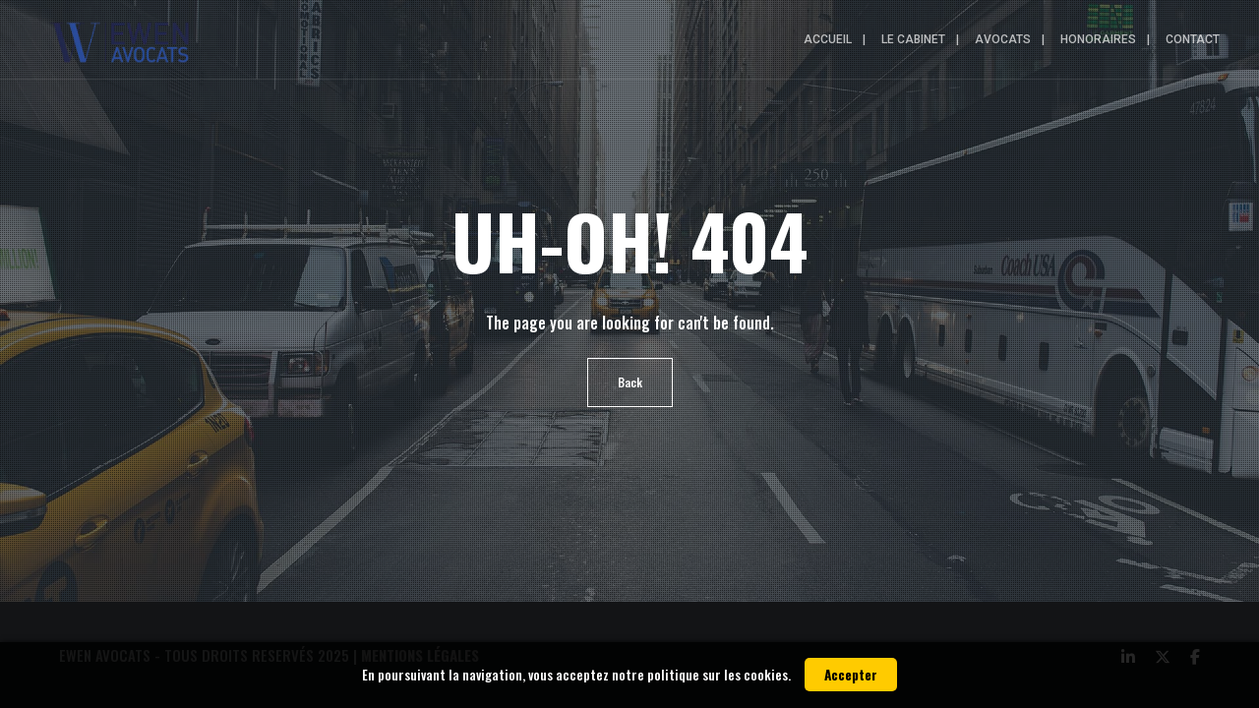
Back (630, 382)
